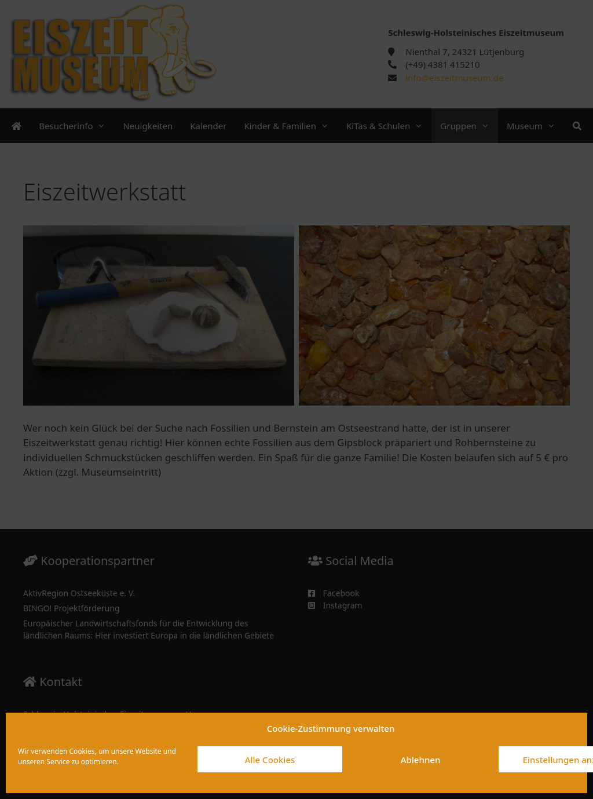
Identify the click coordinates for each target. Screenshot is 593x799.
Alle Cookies (270, 759)
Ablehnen (421, 759)
